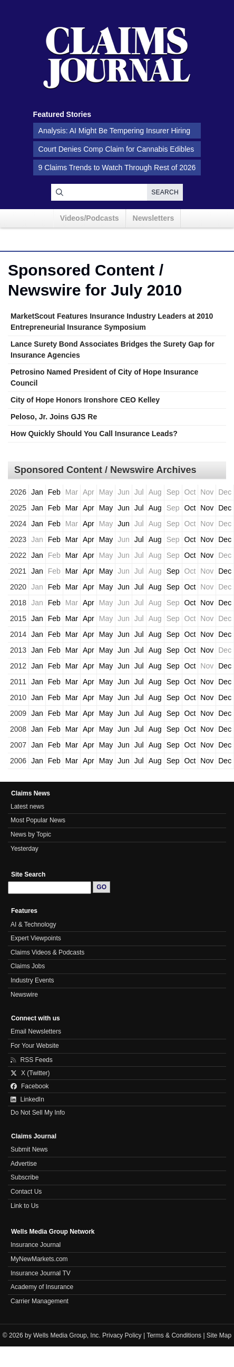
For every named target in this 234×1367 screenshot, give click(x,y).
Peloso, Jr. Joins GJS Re (54, 416)
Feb (54, 492)
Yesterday (24, 848)
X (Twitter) (30, 1073)
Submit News (29, 1149)
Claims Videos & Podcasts (47, 952)
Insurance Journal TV (41, 1273)
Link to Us (24, 1205)
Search (165, 192)
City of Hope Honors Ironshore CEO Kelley (85, 400)
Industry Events (32, 980)
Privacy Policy (122, 1335)
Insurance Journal (36, 1244)
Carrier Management (40, 1301)
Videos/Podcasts (89, 218)
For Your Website (35, 1045)
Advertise (24, 1163)
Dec (224, 508)
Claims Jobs (28, 966)
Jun (124, 508)
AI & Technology (33, 924)
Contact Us (26, 1191)
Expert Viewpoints (36, 938)
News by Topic (31, 834)
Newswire (24, 994)
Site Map (219, 1335)
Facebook (30, 1086)
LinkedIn (27, 1099)
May (106, 508)
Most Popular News (38, 820)
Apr (88, 508)
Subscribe (24, 1177)
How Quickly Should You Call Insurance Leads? (94, 433)
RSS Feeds (32, 1060)
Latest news (27, 806)
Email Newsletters (36, 1031)
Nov (206, 508)
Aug (155, 508)
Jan (37, 492)
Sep (173, 571)
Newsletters (153, 218)
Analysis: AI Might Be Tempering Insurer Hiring (114, 130)
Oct (190, 508)
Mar (71, 508)
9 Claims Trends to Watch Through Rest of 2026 (117, 167)
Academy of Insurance (42, 1287)
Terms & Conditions (174, 1335)
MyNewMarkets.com (39, 1259)
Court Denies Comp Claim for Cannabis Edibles (116, 149)
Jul (139, 508)
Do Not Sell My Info (38, 1112)
